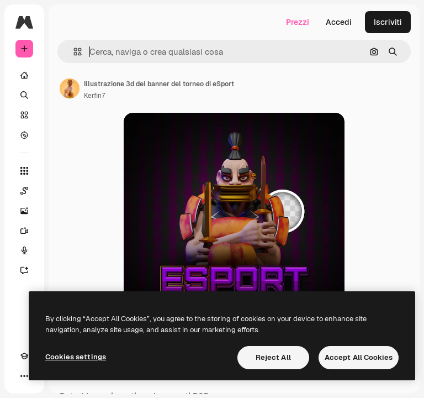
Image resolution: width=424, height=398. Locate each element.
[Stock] (24, 115)
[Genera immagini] (24, 210)
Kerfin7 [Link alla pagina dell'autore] (94, 95)
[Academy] (24, 356)
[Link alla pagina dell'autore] (70, 88)
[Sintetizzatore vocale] (24, 250)
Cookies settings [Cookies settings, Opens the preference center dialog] (75, 357)
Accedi (339, 22)
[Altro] (24, 376)
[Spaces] (24, 191)
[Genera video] (24, 230)
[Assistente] (24, 270)
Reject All (273, 357)
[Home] (24, 75)
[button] (73, 52)
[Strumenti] (24, 171)
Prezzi (297, 22)
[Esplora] (24, 135)
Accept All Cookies (359, 357)
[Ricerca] (24, 95)
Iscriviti (388, 22)
